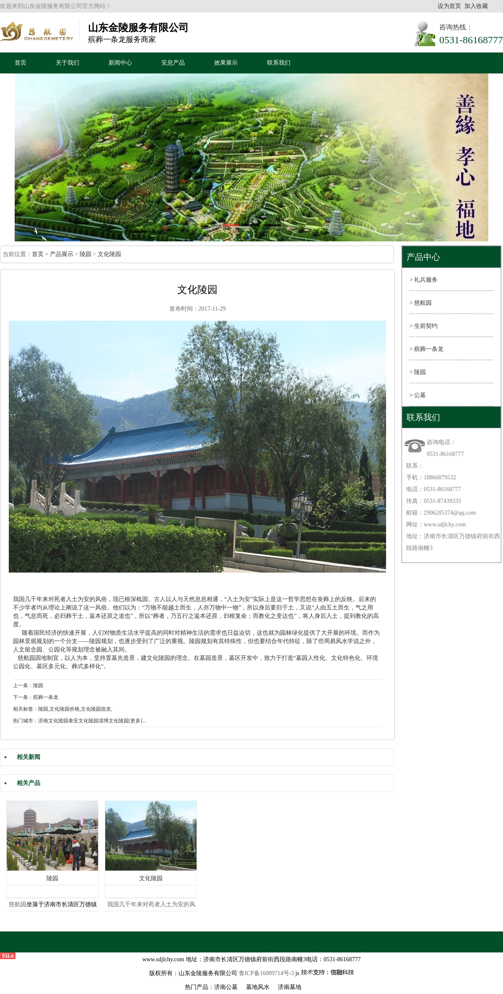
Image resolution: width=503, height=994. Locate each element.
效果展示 (226, 63)
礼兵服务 (424, 280)
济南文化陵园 (53, 721)
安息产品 (173, 63)
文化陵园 (109, 254)
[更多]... (137, 721)
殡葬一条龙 (426, 349)
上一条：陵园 (28, 685)
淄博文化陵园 (114, 721)
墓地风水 (258, 987)
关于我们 (67, 63)
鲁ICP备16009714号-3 (266, 973)
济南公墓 (226, 987)
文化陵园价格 (64, 709)
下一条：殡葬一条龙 (35, 697)
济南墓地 (289, 987)
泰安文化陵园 (83, 721)
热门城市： (25, 721)
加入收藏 (476, 6)
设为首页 (449, 6)
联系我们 (278, 63)
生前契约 (424, 326)
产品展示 (61, 254)
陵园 (85, 254)
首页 (20, 63)
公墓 (418, 395)
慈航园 (26, 658)
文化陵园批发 (96, 709)
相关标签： (25, 709)
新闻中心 (120, 63)
